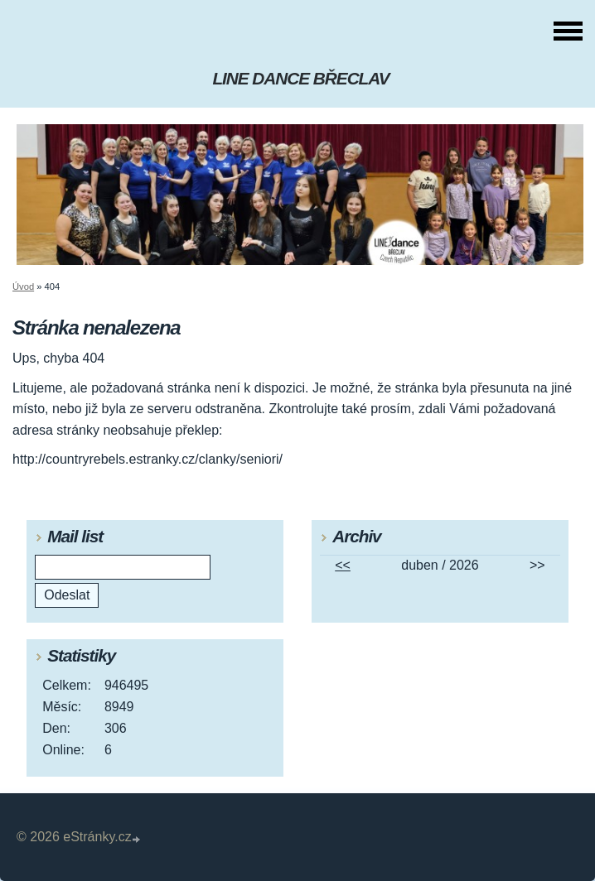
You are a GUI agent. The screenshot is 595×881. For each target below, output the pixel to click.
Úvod (23, 286)
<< (343, 565)
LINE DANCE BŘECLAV (300, 78)
